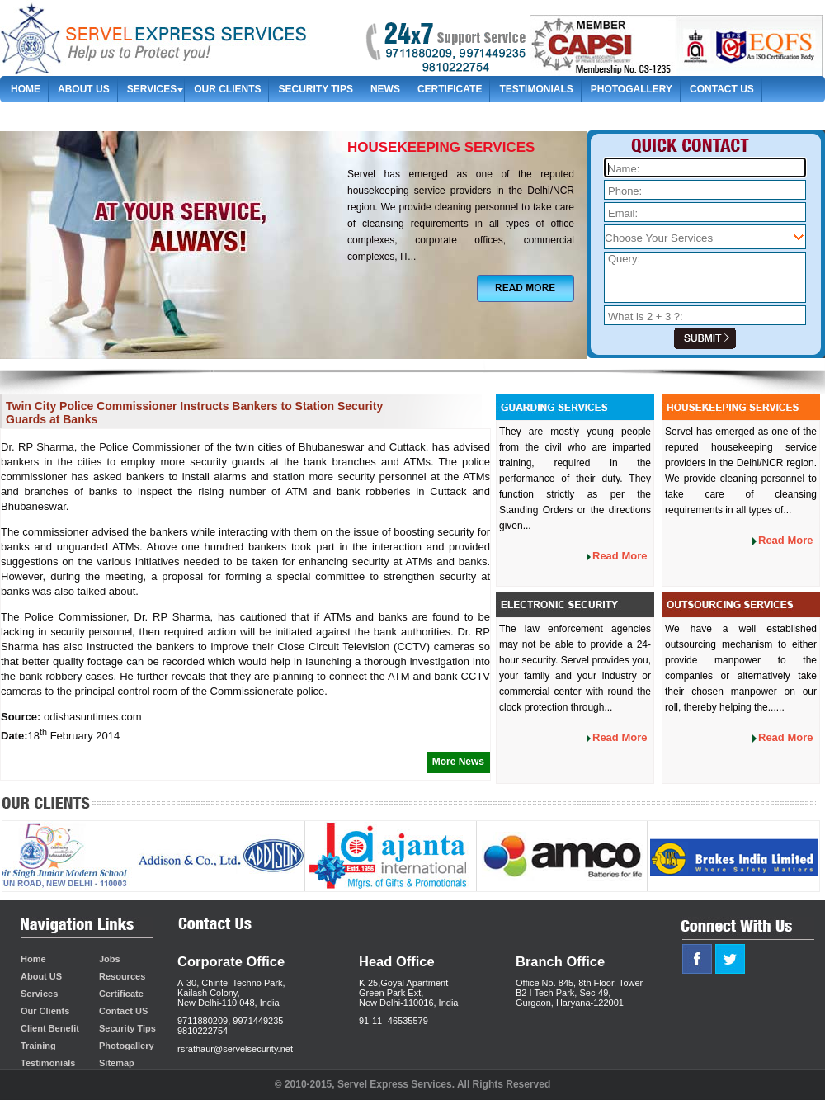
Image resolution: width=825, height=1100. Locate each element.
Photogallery (631, 89)
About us (84, 89)
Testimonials (536, 89)
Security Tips (315, 89)
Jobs (109, 959)
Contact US (123, 1011)
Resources (122, 976)
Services (152, 89)
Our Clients (227, 89)
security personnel (91, 632)
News (385, 89)
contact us (722, 89)
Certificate (449, 89)
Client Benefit (50, 1028)
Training (38, 1045)
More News (458, 761)
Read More (619, 556)
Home (25, 89)
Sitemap (32, 114)
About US (41, 976)
